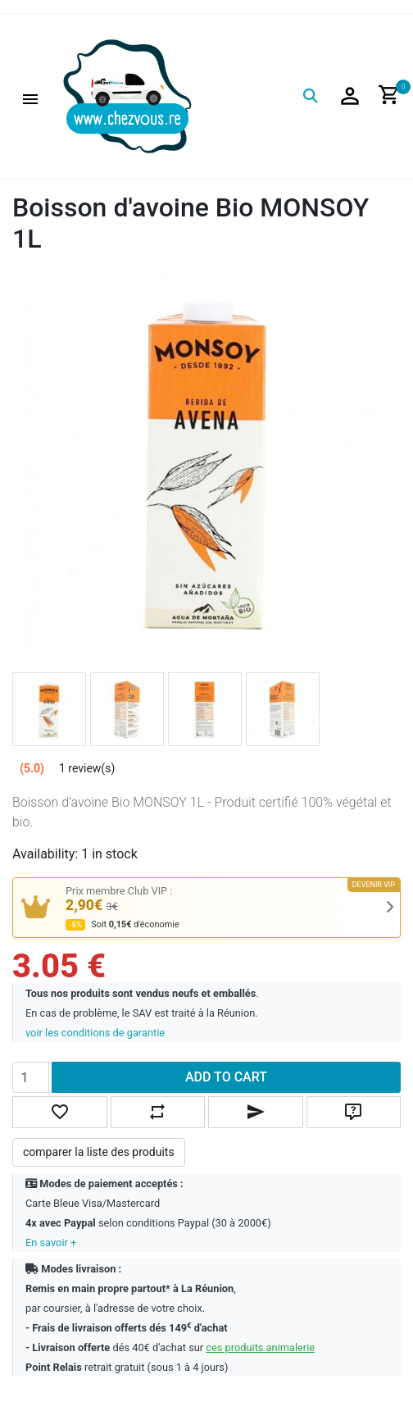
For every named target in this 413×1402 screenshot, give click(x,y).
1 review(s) (87, 768)
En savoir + (50, 1242)
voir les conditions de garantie (95, 1032)
